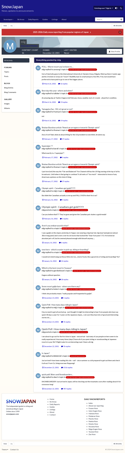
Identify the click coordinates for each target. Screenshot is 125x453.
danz (56, 377)
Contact (53, 415)
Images (7, 104)
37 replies (64, 139)
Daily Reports (33, 19)
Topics (6, 72)
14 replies (63, 261)
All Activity (8, 60)
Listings (55, 19)
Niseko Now (93, 424)
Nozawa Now (94, 426)
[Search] (107, 19)
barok (56, 148)
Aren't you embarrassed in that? (55, 225)
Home (52, 399)
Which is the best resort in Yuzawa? (57, 268)
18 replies (63, 279)
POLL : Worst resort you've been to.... (57, 66)
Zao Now (92, 434)
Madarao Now (94, 416)
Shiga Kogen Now (95, 429)
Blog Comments (10, 92)
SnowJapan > (8, 19)
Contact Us (14, 449)
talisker (57, 93)
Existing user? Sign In (104, 8)
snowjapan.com (12, 414)
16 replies (63, 84)
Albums (7, 108)
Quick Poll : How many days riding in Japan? (60, 305)
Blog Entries (8, 88)
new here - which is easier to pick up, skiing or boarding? (65, 249)
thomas (57, 130)
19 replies (63, 102)
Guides (45, 19)
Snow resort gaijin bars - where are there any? (61, 286)
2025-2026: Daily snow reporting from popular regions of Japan (61, 32)
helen (56, 289)
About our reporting (96, 406)
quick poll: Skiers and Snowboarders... (57, 374)
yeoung (57, 69)
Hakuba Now (94, 413)
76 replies (66, 322)
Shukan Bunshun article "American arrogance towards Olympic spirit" (71, 127)
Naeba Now (93, 421)
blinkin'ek (57, 356)
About (64, 19)
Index (91, 403)
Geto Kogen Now (95, 411)
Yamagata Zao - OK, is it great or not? (57, 109)
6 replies (63, 243)
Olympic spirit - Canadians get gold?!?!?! (58, 188)
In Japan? (46, 353)
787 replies (66, 389)
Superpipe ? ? (47, 146)
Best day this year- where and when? (57, 90)
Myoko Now (93, 419)
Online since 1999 (12, 411)
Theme (5, 449)
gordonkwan (59, 270)
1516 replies (67, 367)
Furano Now (93, 408)
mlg (43, 69)
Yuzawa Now (93, 432)
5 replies (64, 157)
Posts (6, 76)
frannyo (57, 111)
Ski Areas (20, 19)
